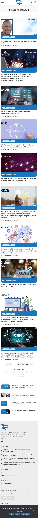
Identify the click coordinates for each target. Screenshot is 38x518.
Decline (17, 514)
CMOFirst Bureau (7, 45)
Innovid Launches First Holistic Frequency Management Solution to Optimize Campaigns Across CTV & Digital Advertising (17, 320)
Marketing (6, 37)
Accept (11, 514)
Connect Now (7, 497)
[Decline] (36, 511)
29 (27, 364)
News (12, 37)
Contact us (21, 372)
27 (19, 364)
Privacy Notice (25, 514)
